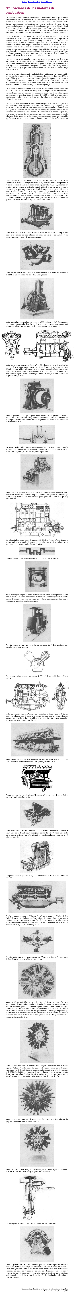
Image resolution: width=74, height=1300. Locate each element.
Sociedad (44, 2)
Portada (24, 2)
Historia (30, 2)
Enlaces (49, 2)
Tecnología (36, 2)
